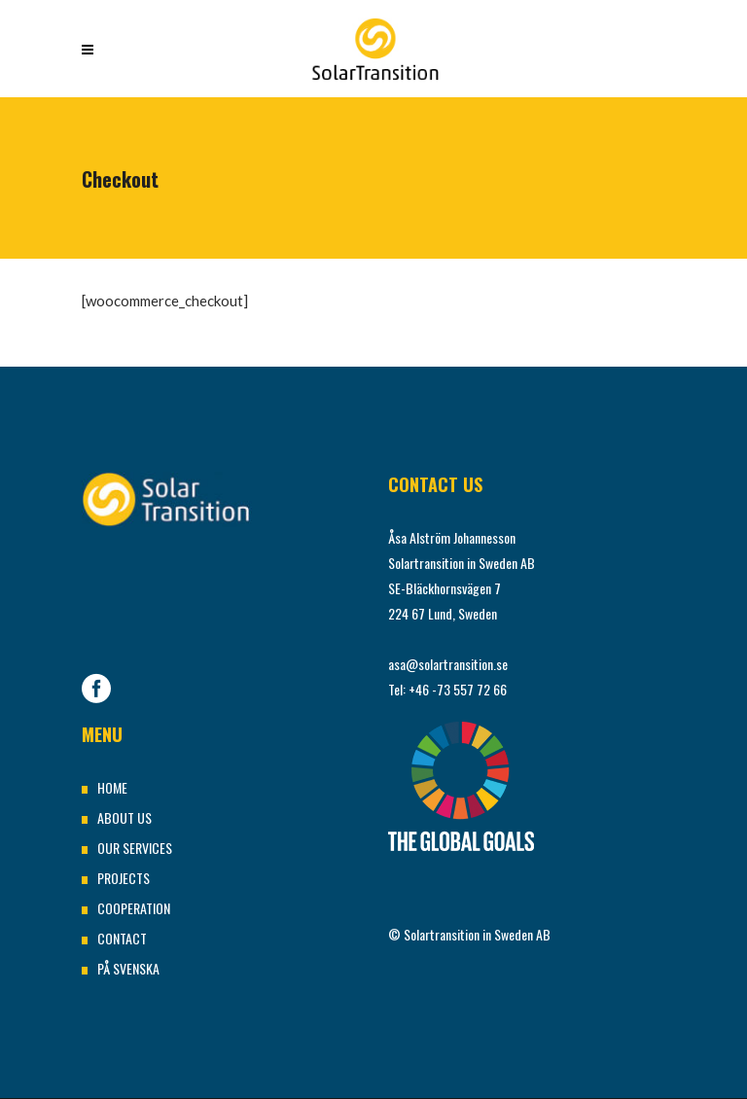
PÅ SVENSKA (128, 968)
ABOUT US (124, 817)
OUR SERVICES (134, 847)
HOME (112, 787)
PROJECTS (123, 878)
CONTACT (122, 938)
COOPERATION (133, 908)
